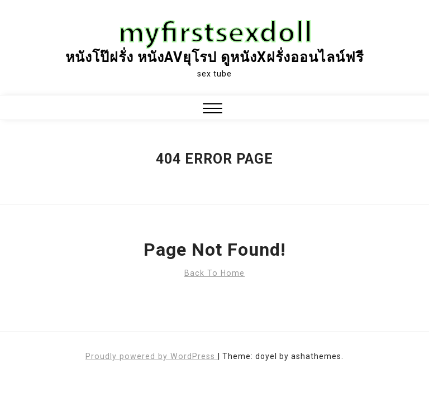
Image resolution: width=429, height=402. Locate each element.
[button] (212, 109)
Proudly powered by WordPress (152, 356)
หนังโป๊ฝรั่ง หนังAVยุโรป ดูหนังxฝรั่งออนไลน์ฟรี (214, 57)
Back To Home (215, 273)
